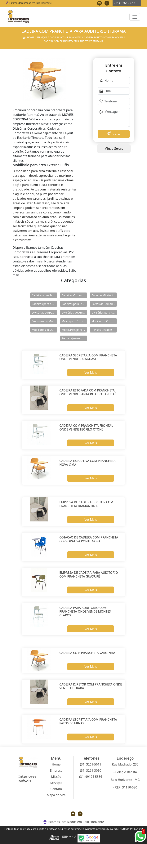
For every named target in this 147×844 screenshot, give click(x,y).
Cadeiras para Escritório (74, 304)
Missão (56, 777)
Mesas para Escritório (74, 321)
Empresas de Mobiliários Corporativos (44, 321)
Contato (56, 789)
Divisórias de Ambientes (74, 312)
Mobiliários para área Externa (74, 330)
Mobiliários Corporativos (104, 321)
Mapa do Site (56, 795)
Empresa (56, 770)
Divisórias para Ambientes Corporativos (104, 312)
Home (56, 764)
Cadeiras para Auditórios (44, 304)
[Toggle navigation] (134, 17)
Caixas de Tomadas (103, 304)
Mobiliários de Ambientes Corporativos (44, 330)
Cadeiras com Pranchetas (44, 295)
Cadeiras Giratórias (103, 295)
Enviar (116, 134)
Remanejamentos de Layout (74, 338)
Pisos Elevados (103, 330)
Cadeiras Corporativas (74, 295)
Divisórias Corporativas (44, 312)
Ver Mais (90, 372)
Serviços (56, 783)
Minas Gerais (113, 148)
